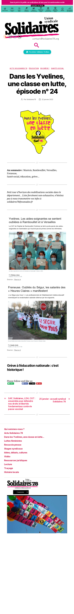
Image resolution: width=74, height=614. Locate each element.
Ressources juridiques (17, 465)
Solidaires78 (31, 100)
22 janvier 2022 (48, 100)
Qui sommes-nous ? (15, 433)
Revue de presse (14, 449)
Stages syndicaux (14, 453)
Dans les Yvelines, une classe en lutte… (26, 441)
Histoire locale (12, 476)
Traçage (9, 472)
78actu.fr (17, 280)
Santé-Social (58, 69)
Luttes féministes (14, 445)
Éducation (34, 69)
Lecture (8, 469)
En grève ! (45, 69)
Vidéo (7, 461)
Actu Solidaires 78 (18, 69)
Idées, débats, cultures (17, 457)
